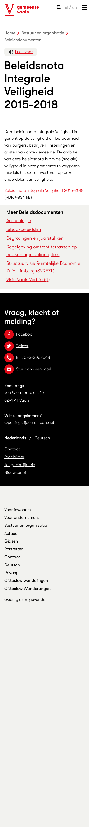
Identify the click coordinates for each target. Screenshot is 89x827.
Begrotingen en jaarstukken (35, 238)
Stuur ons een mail (27, 369)
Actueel (11, 533)
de (74, 7)
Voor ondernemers (21, 517)
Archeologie (18, 220)
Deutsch (42, 438)
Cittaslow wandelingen (26, 580)
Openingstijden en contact (29, 422)
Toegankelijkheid (19, 465)
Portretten (13, 549)
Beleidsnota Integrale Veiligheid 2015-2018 (44, 190)
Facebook (19, 334)
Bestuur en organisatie (25, 525)
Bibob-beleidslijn (23, 229)
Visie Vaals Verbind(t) (28, 279)
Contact (12, 449)
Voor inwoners (17, 510)
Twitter (16, 346)
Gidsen (11, 541)
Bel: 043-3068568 (27, 357)
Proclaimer (14, 457)
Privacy (11, 573)
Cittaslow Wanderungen (27, 588)
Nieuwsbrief (15, 472)
